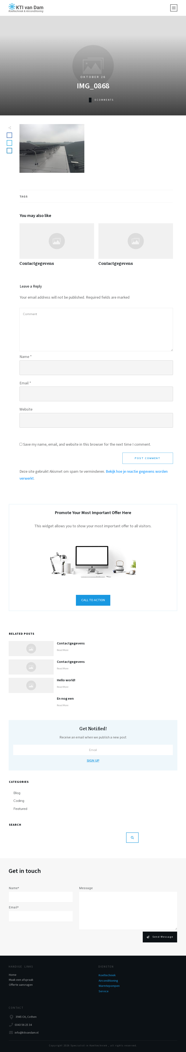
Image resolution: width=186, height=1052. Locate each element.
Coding (18, 800)
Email (25, 383)
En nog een (65, 698)
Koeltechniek (107, 975)
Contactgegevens (56, 246)
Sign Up (93, 760)
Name (25, 356)
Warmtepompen (109, 986)
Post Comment (147, 458)
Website (25, 409)
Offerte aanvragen (21, 985)
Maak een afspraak (21, 980)
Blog (16, 793)
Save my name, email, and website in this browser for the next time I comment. (87, 444)
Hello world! (66, 680)
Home (12, 975)
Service (104, 991)
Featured (20, 808)
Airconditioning (108, 981)
